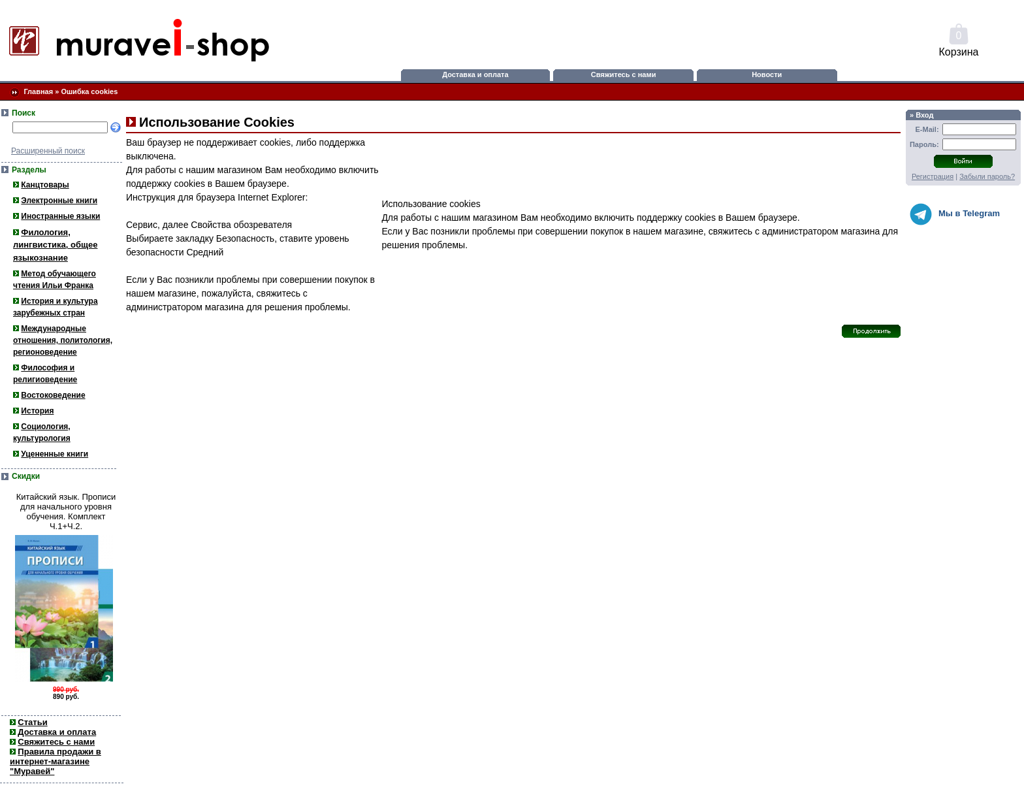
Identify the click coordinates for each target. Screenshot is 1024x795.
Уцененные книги (54, 454)
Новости (767, 74)
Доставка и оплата (475, 74)
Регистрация (932, 176)
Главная (38, 91)
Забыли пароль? (987, 176)
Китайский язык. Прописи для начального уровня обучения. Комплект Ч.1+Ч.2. (66, 511)
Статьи (32, 722)
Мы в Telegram (955, 214)
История (37, 410)
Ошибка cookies (89, 91)
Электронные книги (59, 200)
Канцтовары (45, 184)
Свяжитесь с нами (623, 74)
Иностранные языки (60, 216)
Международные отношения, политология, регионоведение (62, 340)
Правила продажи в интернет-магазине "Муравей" (55, 761)
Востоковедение (53, 395)
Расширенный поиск (48, 150)
